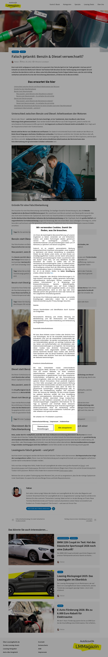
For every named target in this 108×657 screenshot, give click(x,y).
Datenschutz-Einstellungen (43, 427)
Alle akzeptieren (65, 428)
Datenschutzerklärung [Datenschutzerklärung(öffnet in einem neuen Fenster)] (40, 421)
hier (51, 273)
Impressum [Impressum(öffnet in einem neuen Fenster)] (54, 421)
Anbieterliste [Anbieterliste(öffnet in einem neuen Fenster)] (64, 421)
